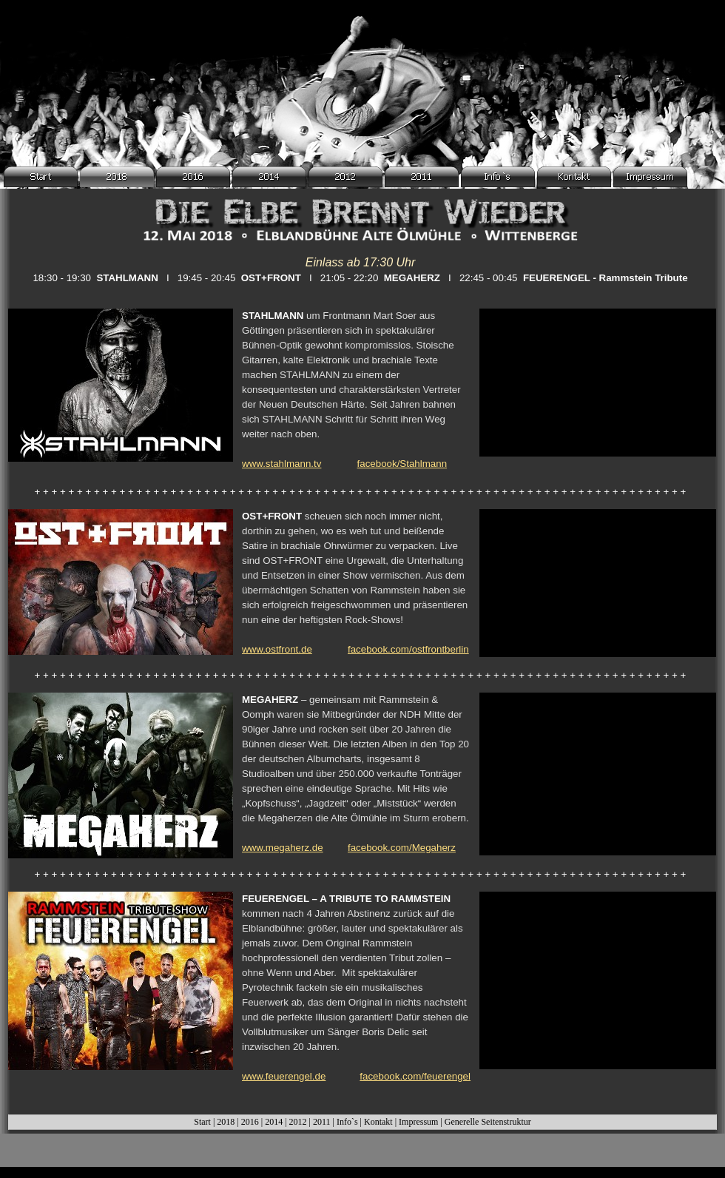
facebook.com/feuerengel (415, 1076)
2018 (226, 1122)
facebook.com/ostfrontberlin (408, 649)
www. (281, 463)
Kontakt (378, 1122)
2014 (274, 1122)
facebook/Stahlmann (402, 463)
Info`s (347, 1122)
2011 (322, 1122)
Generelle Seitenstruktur (488, 1122)
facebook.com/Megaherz (402, 847)
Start (202, 1122)
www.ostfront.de (277, 649)
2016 (250, 1122)
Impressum (418, 1122)
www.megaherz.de (282, 847)
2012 (298, 1122)
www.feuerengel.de (284, 1076)
